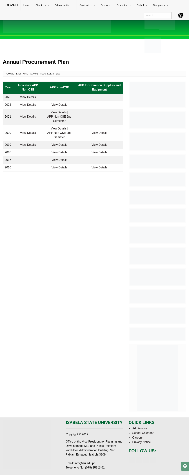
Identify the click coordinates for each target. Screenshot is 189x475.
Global (140, 5)
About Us (40, 5)
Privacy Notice (141, 442)
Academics (85, 5)
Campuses (159, 5)
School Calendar (143, 432)
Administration (62, 5)
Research (106, 5)
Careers (137, 437)
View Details (28, 97)
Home (26, 5)
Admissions (139, 428)
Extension (122, 5)
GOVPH (11, 5)
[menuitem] (12, 5)
